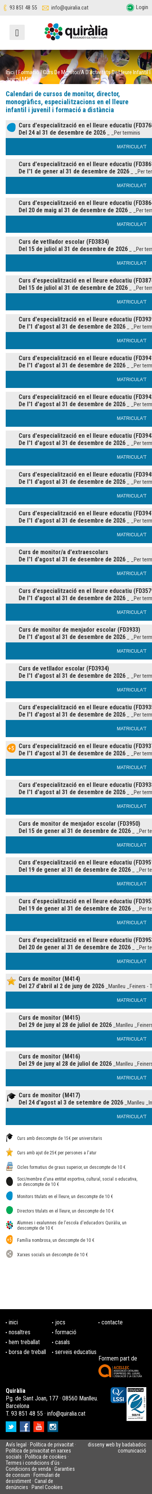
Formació (28, 72)
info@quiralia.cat (70, 8)
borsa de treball (27, 1352)
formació (65, 1332)
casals (62, 1342)
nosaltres (19, 1332)
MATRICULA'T (131, 146)
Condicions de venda (28, 1469)
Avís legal (16, 1445)
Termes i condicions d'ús (33, 1463)
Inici (10, 72)
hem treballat (24, 1342)
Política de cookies (45, 1457)
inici (13, 1322)
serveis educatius (76, 1352)
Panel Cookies (47, 1487)
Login (142, 7)
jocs (60, 1322)
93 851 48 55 (23, 8)
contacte (112, 1322)
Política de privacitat (52, 1445)
